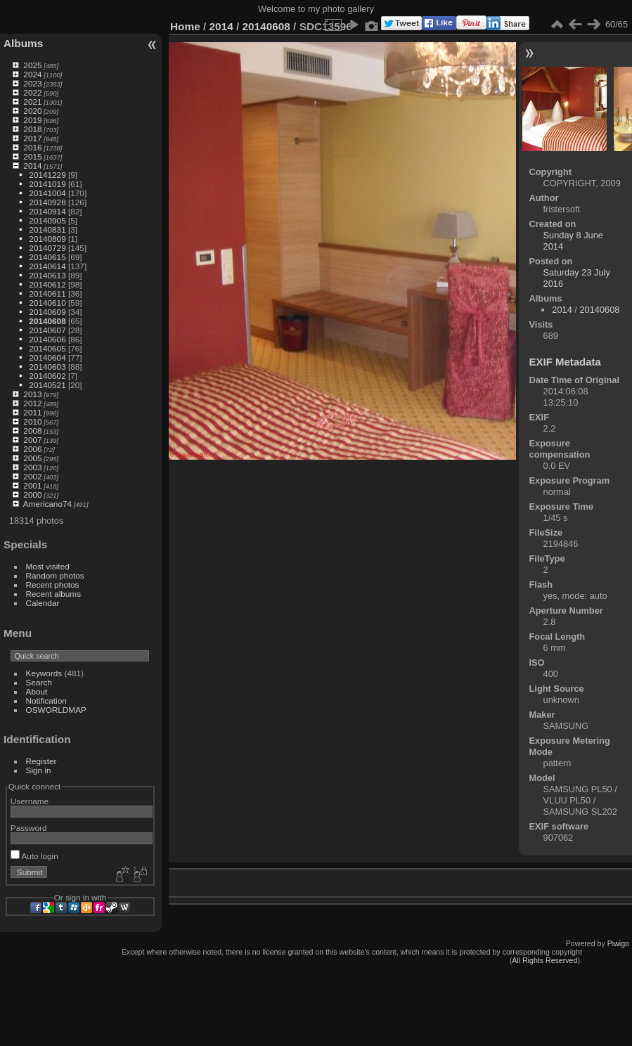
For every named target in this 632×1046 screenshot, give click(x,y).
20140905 (47, 220)
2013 (32, 394)
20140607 (47, 330)
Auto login (34, 855)
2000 (32, 494)
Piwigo (618, 943)
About (37, 691)
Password (29, 827)
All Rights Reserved (544, 960)
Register (41, 761)
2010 (32, 421)
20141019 (47, 183)
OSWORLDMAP (56, 709)
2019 (32, 119)
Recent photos (52, 584)
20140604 (47, 357)
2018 (32, 129)
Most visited (48, 566)
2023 (32, 83)
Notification (46, 700)
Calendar (43, 602)
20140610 (47, 302)
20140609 (47, 311)
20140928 (47, 202)
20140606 (47, 339)
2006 (32, 448)
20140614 (47, 266)
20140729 (47, 247)
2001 (32, 485)
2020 (32, 110)
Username (30, 801)
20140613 (47, 275)
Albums (23, 43)
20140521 (47, 384)
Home (185, 26)
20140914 (47, 211)
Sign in (38, 770)
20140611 (47, 293)
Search (39, 682)
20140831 (47, 229)
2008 (32, 430)
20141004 (47, 193)
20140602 (47, 375)
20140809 (47, 238)
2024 (32, 74)
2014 (32, 165)
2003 (32, 467)
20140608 (47, 320)
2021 (32, 101)
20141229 (47, 174)
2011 (32, 412)
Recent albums (53, 593)
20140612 (47, 284)
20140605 (47, 348)
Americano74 (47, 503)
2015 (32, 156)
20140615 (47, 257)
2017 (32, 138)
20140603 (47, 366)
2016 (32, 147)
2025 (32, 65)
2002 (32, 476)
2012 (32, 403)
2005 (32, 458)
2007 (32, 439)
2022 (32, 92)
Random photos (55, 575)
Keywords (44, 673)
